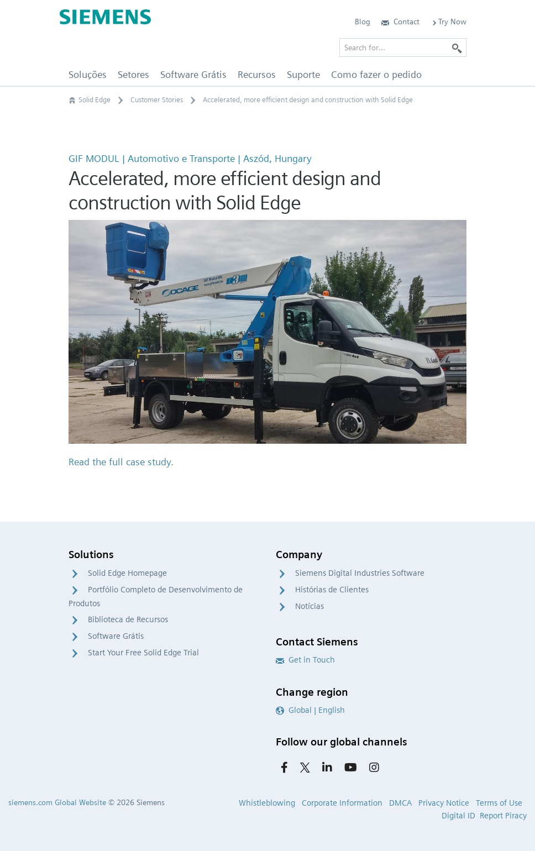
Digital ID (458, 816)
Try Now (448, 21)
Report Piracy (503, 816)
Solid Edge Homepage (127, 573)
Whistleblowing (267, 803)
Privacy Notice (443, 803)
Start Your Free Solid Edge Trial (143, 653)
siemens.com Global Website (57, 802)
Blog (362, 21)
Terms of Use (499, 803)
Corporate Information (342, 803)
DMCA (400, 803)
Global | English (310, 710)
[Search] (457, 47)
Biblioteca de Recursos (128, 619)
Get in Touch (305, 660)
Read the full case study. (121, 461)
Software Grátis (116, 636)
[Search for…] (402, 47)
